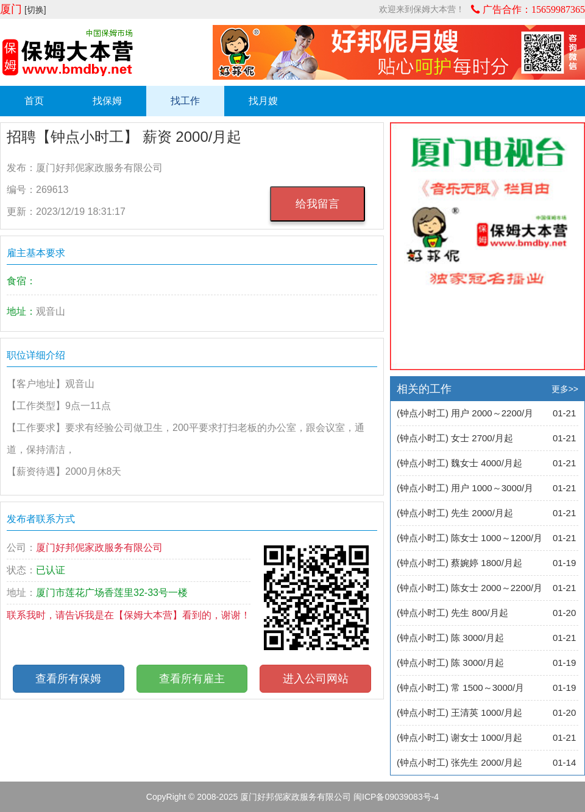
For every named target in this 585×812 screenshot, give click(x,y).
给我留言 (317, 204)
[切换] (35, 10)
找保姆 (107, 101)
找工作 (185, 101)
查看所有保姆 (68, 679)
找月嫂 (263, 101)
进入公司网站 (316, 679)
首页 (34, 101)
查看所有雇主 (192, 679)
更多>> (564, 389)
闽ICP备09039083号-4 (396, 797)
